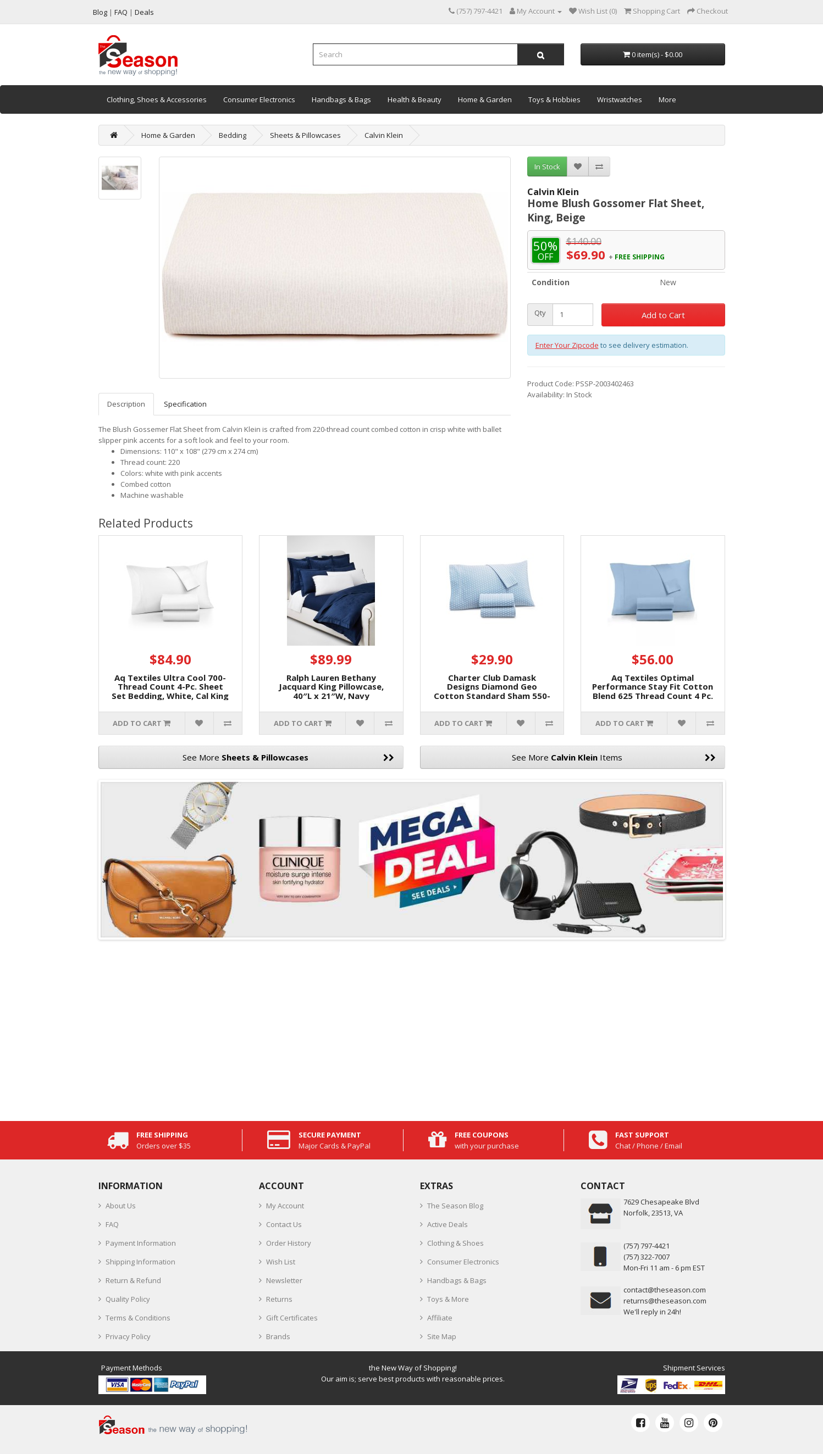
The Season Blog (455, 1206)
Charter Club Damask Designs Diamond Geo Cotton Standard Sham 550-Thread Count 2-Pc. (492, 691)
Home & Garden (485, 99)
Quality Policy (128, 1299)
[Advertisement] (411, 1028)
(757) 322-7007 (646, 1257)
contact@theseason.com (664, 1290)
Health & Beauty (414, 99)
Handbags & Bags (341, 99)
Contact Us (284, 1224)
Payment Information (141, 1243)
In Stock (547, 166)
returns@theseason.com (664, 1301)
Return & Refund (133, 1280)
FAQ (112, 1224)
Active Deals (447, 1224)
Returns (279, 1299)
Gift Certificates (292, 1318)
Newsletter (284, 1280)
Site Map (441, 1336)
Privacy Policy (128, 1336)
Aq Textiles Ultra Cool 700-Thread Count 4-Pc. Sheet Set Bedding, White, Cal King (170, 686)
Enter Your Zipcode (567, 345)
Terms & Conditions (138, 1318)
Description (126, 404)
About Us (121, 1206)
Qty (540, 313)
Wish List (280, 1262)
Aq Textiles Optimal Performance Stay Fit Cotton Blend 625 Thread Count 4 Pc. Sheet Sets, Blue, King (652, 691)
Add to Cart (663, 314)
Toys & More (448, 1299)
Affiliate (439, 1318)
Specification (185, 404)
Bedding (232, 135)
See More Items (614, 757)
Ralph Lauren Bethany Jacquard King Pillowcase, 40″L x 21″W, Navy (331, 686)
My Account (285, 1206)
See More (288, 757)
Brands (278, 1336)
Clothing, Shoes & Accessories (157, 99)
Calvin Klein (383, 135)
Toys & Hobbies (554, 99)
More (667, 99)
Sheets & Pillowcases (305, 135)
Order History (288, 1243)
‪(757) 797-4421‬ (646, 1246)
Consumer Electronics (259, 99)
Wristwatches (619, 99)
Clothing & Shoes (455, 1243)
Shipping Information (140, 1262)
